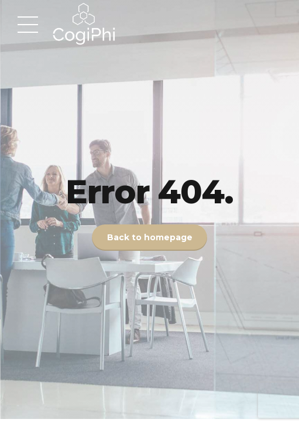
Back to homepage (150, 238)
